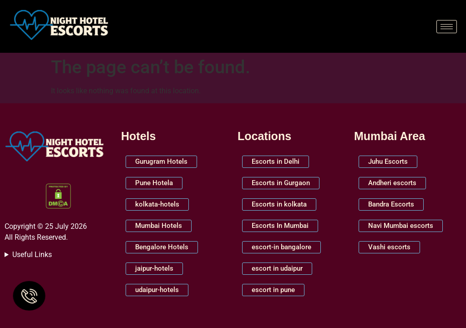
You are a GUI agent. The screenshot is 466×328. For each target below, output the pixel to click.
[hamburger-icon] (446, 26)
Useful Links (32, 254)
